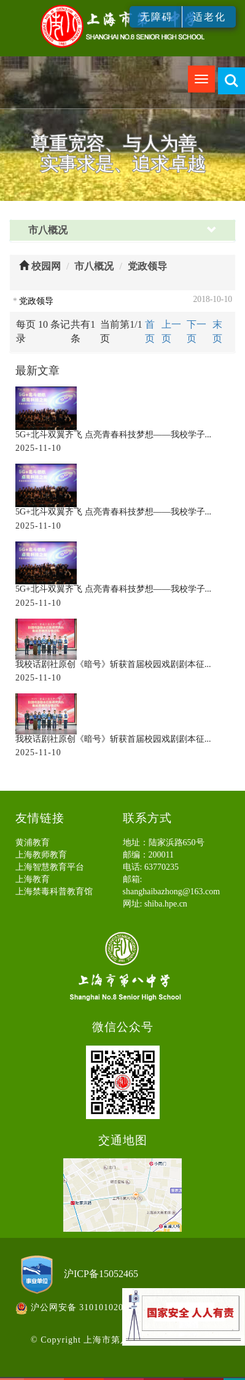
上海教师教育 (41, 854)
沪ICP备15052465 (101, 1274)
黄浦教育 (32, 842)
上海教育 (32, 879)
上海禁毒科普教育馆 (54, 891)
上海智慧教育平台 (49, 867)
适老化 (209, 17)
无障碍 (156, 17)
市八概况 (94, 266)
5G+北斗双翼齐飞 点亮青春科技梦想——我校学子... (113, 434)
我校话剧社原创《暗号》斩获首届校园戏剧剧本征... (113, 664)
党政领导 (147, 266)
